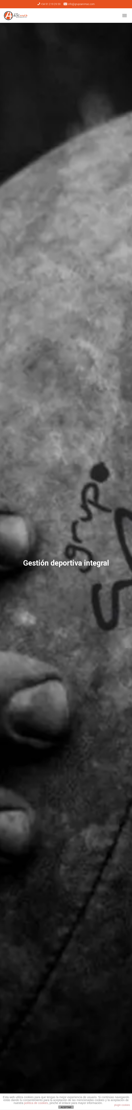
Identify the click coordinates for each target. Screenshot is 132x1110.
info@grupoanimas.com (79, 4)
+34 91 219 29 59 (49, 4)
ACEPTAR (66, 1107)
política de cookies (36, 1103)
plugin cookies (122, 1105)
